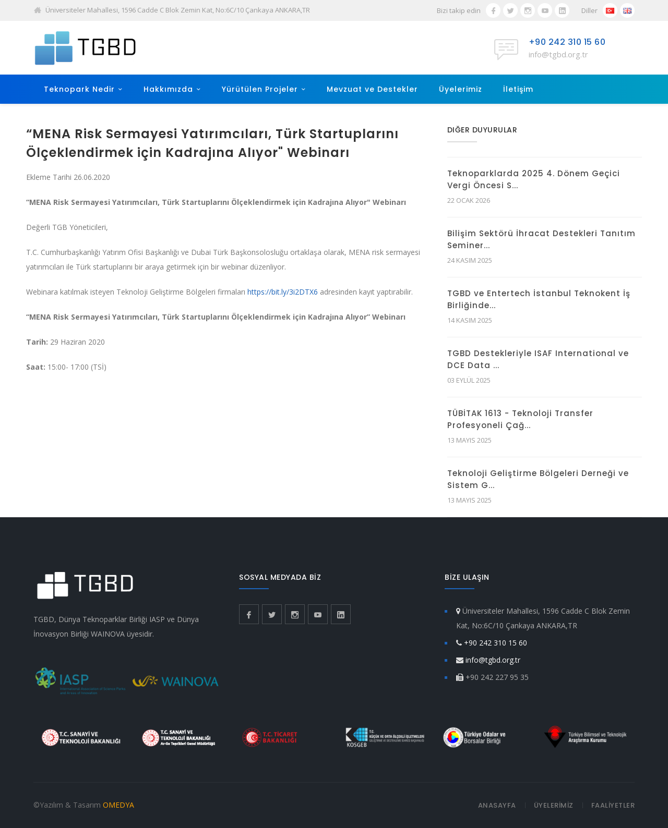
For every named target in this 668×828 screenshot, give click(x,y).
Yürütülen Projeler (260, 89)
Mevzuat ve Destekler (372, 89)
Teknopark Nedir (79, 89)
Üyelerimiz (460, 89)
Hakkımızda (168, 89)
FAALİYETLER (613, 805)
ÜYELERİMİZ (554, 805)
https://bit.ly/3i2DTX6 (282, 292)
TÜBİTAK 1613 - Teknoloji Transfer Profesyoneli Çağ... (520, 419)
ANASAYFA (497, 805)
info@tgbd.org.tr (558, 54)
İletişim (518, 89)
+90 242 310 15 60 (567, 42)
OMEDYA (118, 805)
